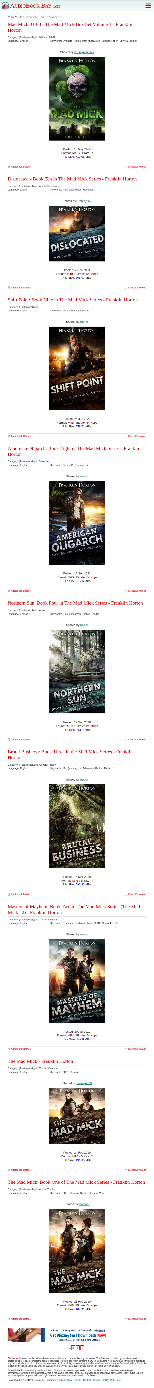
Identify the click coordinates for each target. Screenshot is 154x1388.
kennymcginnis (84, 52)
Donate (77, 1380)
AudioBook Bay (35, 5)
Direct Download (137, 166)
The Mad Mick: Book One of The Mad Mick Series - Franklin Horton (76, 1182)
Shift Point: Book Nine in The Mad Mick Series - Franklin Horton (73, 299)
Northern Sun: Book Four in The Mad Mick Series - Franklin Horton (75, 603)
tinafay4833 (84, 1083)
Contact (87, 1380)
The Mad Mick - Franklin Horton (40, 1061)
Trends (96, 1380)
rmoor (84, 321)
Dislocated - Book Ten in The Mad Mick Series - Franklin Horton (72, 179)
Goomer (84, 1204)
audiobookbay (65, 1380)
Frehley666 (84, 201)
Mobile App (115, 1380)
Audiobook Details (21, 166)
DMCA (105, 1380)
